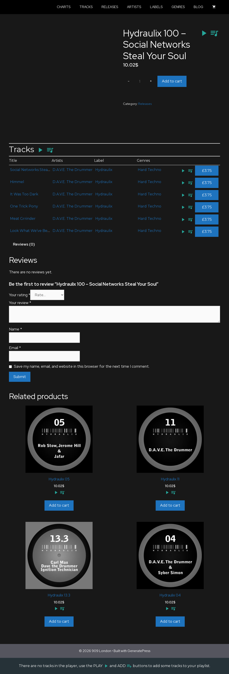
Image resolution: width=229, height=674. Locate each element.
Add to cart (172, 81)
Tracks (86, 7)
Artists (134, 7)
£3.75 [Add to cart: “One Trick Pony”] (207, 207)
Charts (63, 7)
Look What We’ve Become (33, 231)
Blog (198, 7)
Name (15, 329)
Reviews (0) (24, 244)
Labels (156, 7)
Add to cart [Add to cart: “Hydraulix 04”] (170, 621)
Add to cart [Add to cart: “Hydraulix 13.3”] (59, 621)
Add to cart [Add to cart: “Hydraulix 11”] (170, 505)
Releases (110, 7)
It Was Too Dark (24, 194)
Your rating (19, 294)
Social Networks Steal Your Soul (38, 170)
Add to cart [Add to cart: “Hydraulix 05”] (59, 505)
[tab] (24, 244)
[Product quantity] (139, 81)
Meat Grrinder (23, 218)
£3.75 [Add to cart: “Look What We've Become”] (207, 231)
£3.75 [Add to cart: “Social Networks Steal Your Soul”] (207, 170)
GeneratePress (138, 651)
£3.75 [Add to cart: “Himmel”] (207, 182)
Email (15, 347)
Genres (178, 7)
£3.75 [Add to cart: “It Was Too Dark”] (207, 195)
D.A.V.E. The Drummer (73, 170)
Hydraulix (103, 170)
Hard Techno (149, 170)
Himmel (17, 182)
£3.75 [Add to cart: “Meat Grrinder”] (207, 219)
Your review (20, 302)
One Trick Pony (24, 206)
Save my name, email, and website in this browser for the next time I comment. (81, 366)
